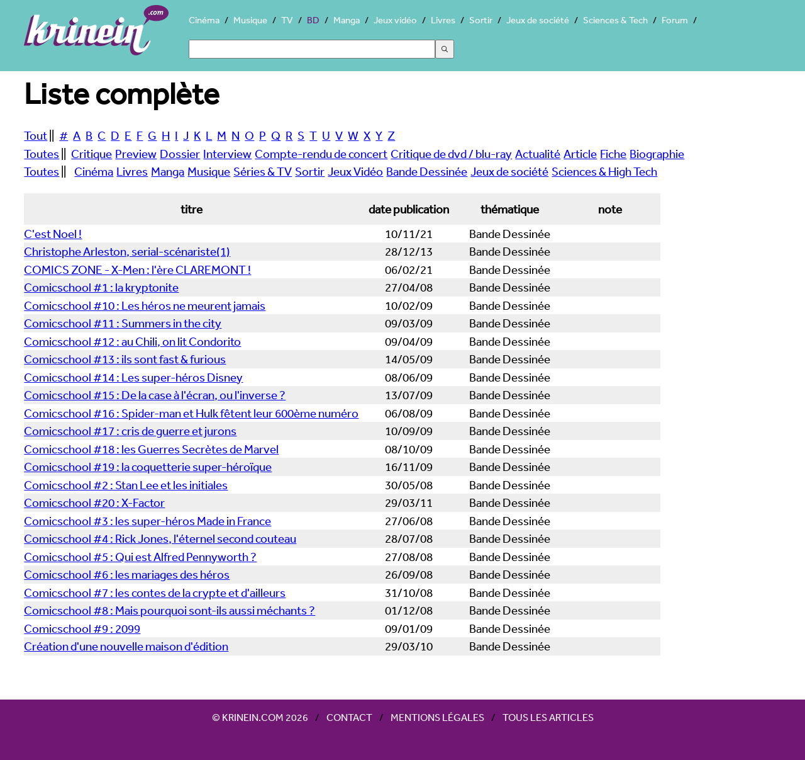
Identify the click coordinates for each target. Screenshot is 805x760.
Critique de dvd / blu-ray (451, 154)
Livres (443, 20)
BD (313, 20)
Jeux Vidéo (355, 171)
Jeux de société (537, 20)
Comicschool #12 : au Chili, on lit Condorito (132, 341)
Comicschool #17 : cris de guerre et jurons (130, 431)
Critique (91, 154)
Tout (35, 135)
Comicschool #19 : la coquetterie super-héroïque (148, 467)
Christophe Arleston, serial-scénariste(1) (127, 251)
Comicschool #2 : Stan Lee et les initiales (126, 485)
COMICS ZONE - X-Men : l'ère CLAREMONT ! (137, 269)
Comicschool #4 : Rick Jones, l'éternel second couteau (160, 538)
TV (287, 20)
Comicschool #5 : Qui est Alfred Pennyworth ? (140, 557)
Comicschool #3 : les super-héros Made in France (147, 521)
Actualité (537, 154)
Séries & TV (262, 171)
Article (580, 154)
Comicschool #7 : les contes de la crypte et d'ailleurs (155, 592)
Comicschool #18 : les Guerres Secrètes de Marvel (151, 449)
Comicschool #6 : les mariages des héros (127, 574)
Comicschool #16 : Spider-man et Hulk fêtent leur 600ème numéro (191, 413)
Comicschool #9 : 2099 (82, 628)
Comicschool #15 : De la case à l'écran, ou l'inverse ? (155, 395)
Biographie (657, 154)
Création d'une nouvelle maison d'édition (126, 646)
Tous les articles (548, 717)
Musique (250, 20)
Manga (346, 20)
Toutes (41, 154)
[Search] (312, 49)
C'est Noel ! (53, 234)
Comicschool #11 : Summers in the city (122, 323)
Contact (349, 717)
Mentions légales (437, 717)
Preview (136, 154)
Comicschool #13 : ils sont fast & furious (125, 359)
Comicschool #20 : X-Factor (94, 502)
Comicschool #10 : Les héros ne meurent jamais (144, 305)
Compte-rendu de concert (321, 154)
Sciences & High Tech (604, 171)
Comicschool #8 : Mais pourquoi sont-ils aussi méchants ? (169, 610)
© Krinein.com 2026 (260, 717)
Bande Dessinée (426, 171)
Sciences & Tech (615, 20)
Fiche (613, 154)
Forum (675, 20)
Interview (227, 154)
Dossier (180, 154)
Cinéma (204, 20)
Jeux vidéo (395, 20)
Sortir (480, 20)
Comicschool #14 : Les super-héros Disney (133, 377)
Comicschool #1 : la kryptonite (101, 287)
